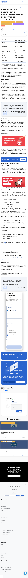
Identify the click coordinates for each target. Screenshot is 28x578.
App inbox (3, 515)
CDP (5, 242)
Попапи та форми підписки (21, 483)
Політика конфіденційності (6, 569)
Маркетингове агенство (5, 512)
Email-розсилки (4, 502)
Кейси (2, 546)
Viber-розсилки (3, 506)
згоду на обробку (13, 339)
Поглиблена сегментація (5, 532)
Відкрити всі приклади (14, 476)
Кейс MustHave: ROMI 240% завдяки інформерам (6, 451)
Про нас (2, 563)
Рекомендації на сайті (5, 536)
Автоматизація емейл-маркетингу (7, 530)
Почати (23, 159)
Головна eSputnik (6, 483)
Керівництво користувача (5, 551)
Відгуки (2, 565)
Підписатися (20, 382)
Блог (10, 483)
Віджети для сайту (4, 517)
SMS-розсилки (3, 504)
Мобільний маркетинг (5, 539)
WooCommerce (3, 524)
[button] (16, 399)
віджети (6, 73)
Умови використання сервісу (6, 567)
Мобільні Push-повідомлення (6, 510)
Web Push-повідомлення (5, 508)
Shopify (2, 522)
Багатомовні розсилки (5, 534)
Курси (2, 555)
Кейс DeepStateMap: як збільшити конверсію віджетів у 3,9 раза (7, 432)
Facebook (15, 401)
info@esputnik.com (14, 492)
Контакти (3, 576)
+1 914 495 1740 (14, 489)
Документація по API (5, 553)
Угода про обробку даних (5, 571)
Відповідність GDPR (4, 573)
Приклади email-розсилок (5, 548)
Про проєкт (4, 34)
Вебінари (2, 557)
